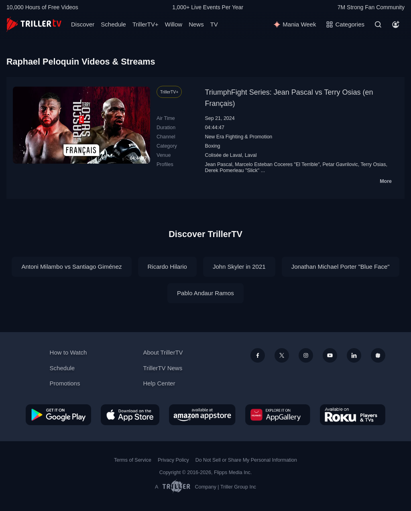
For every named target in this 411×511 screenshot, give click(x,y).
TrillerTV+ (145, 24)
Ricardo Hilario (167, 266)
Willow (173, 24)
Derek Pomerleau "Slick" (232, 170)
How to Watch (68, 352)
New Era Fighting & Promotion (238, 137)
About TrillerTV (163, 352)
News (196, 24)
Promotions (65, 383)
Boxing (212, 146)
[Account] (396, 24)
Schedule (113, 24)
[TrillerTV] (33, 24)
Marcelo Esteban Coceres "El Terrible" (277, 164)
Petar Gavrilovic (340, 164)
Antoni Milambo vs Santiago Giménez (71, 266)
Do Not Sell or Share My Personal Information (246, 460)
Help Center (159, 383)
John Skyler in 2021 (239, 266)
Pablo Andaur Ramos (205, 293)
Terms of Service (132, 460)
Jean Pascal (218, 164)
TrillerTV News (162, 368)
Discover (82, 24)
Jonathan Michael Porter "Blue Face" (340, 266)
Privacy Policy (173, 460)
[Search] (378, 24)
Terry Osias (373, 164)
